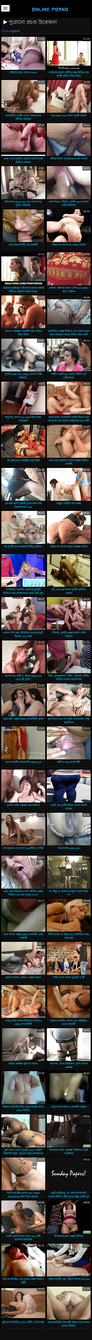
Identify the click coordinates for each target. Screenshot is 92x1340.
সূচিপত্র (5, 31)
